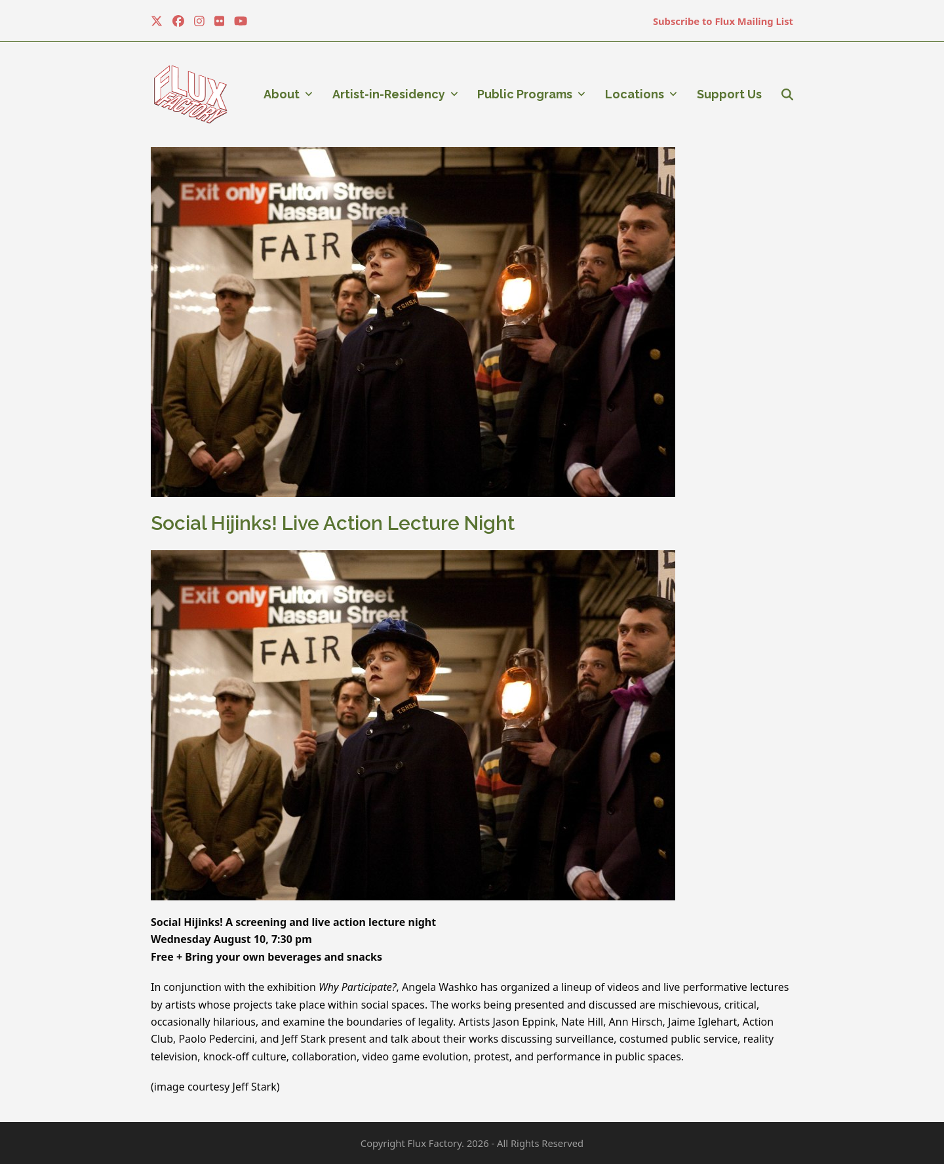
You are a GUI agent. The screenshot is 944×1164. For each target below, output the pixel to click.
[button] (787, 94)
